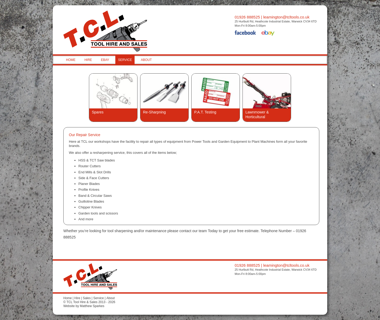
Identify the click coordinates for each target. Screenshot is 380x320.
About (110, 298)
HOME (70, 60)
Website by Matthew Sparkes (83, 306)
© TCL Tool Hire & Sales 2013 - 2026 (89, 302)
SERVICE (125, 60)
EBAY (105, 60)
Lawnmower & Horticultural (257, 114)
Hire (77, 298)
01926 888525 (247, 17)
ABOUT (146, 60)
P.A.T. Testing (205, 112)
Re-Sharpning (154, 112)
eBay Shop (268, 33)
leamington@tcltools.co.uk (286, 17)
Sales (87, 298)
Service (98, 298)
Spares (97, 112)
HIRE (88, 60)
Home (67, 298)
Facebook (245, 33)
